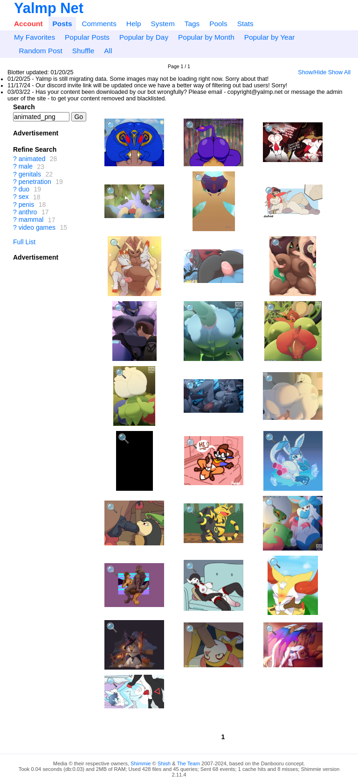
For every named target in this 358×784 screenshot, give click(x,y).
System (162, 24)
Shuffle (83, 51)
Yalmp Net (48, 8)
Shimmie (141, 763)
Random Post (40, 51)
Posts (62, 24)
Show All (339, 72)
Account (28, 24)
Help (133, 24)
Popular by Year (269, 37)
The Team (188, 763)
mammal (31, 220)
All (108, 51)
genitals (30, 174)
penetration (35, 181)
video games (37, 227)
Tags (192, 24)
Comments (99, 24)
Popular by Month (206, 37)
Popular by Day (143, 37)
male (26, 166)
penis (26, 204)
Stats (245, 24)
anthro (28, 212)
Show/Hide (312, 72)
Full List (24, 242)
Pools (218, 24)
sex (24, 197)
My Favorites (34, 37)
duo (24, 189)
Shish (164, 763)
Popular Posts (87, 37)
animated (32, 158)
